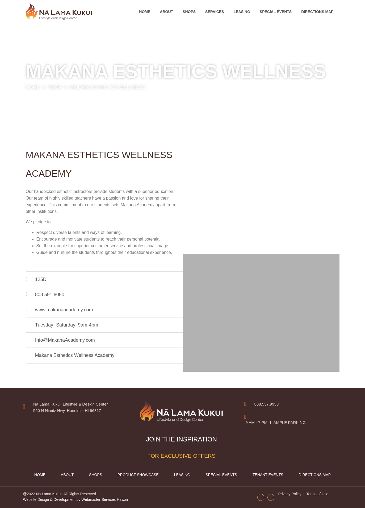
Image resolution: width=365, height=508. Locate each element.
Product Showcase (138, 475)
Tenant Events (268, 475)
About (166, 12)
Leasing (242, 12)
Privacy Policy (290, 494)
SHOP (55, 87)
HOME (33, 87)
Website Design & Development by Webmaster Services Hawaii (75, 499)
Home (144, 12)
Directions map (317, 12)
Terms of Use (316, 494)
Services (214, 12)
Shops (189, 12)
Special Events (276, 12)
